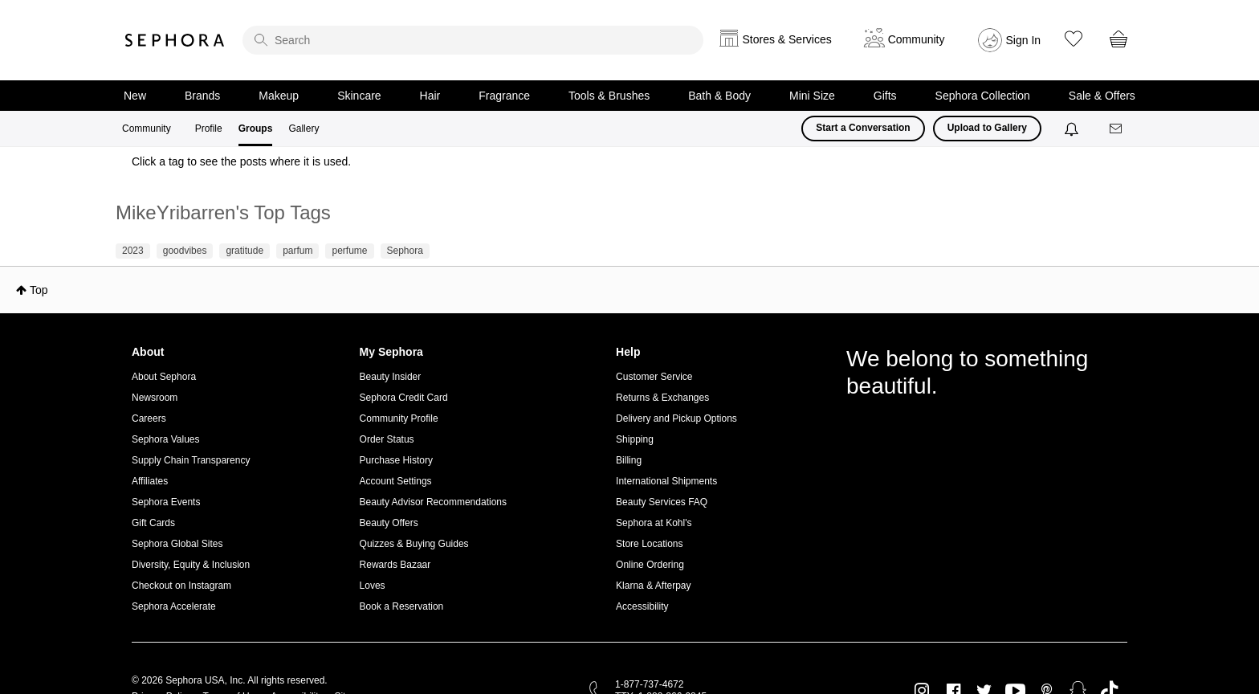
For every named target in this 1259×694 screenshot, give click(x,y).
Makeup (279, 95)
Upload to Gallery (987, 127)
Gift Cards (153, 523)
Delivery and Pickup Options (676, 418)
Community (146, 128)
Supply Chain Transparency (191, 460)
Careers (149, 418)
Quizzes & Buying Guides (414, 543)
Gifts (885, 95)
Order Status (387, 439)
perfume (349, 250)
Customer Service (654, 376)
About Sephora (164, 376)
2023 (133, 250)
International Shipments (666, 481)
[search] (472, 40)
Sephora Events (166, 502)
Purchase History (396, 460)
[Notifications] (1073, 128)
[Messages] (1117, 128)
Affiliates (150, 481)
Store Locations (649, 543)
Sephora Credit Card (404, 397)
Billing (629, 460)
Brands (202, 95)
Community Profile (399, 418)
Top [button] (39, 290)
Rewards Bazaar (395, 564)
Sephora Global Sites (177, 543)
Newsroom (154, 397)
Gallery (303, 128)
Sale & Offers (1102, 95)
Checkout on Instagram (181, 585)
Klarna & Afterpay (653, 585)
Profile (208, 128)
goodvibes (185, 250)
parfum (297, 250)
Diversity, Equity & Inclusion (191, 564)
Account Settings (396, 481)
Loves (372, 585)
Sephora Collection (982, 95)
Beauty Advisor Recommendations (433, 502)
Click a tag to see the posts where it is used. (241, 161)
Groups (255, 128)
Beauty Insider (391, 376)
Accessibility (642, 606)
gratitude (244, 250)
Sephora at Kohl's (653, 523)
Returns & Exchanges (662, 397)
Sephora (175, 40)
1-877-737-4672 (649, 684)
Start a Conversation (863, 127)
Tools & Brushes (609, 95)
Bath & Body (719, 95)
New (135, 95)
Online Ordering (650, 564)
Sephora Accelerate (174, 606)
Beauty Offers (389, 523)
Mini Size (812, 95)
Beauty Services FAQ (661, 502)
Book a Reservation (402, 606)
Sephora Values (166, 439)
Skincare (359, 95)
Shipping (635, 439)
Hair (430, 95)
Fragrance (504, 95)
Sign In (1023, 40)
